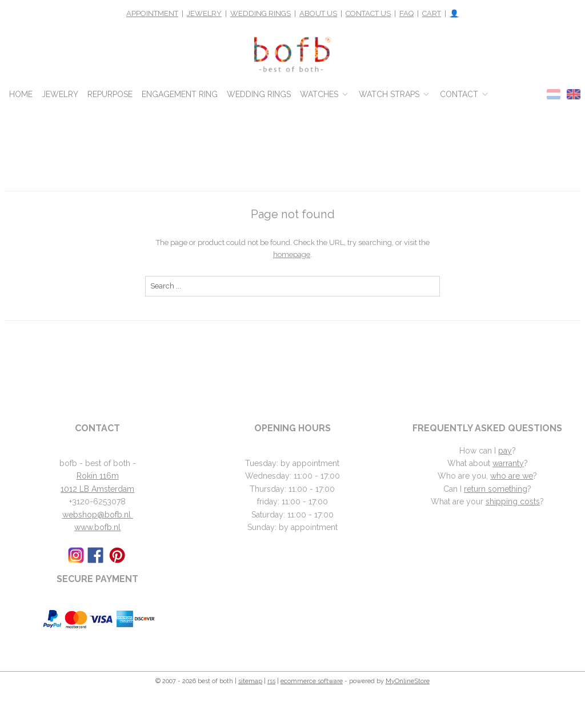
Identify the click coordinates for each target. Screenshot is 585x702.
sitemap (250, 681)
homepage (291, 254)
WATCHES (325, 94)
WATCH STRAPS (395, 94)
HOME (21, 94)
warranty (508, 463)
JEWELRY (204, 13)
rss (271, 681)
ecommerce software (312, 681)
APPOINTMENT (152, 13)
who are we (511, 475)
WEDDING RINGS (260, 13)
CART (431, 13)
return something (495, 489)
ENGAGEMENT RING (180, 94)
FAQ (406, 13)
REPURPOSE (110, 94)
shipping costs (513, 501)
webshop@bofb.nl (97, 514)
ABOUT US (318, 13)
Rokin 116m (98, 475)
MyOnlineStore (408, 681)
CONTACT (465, 94)
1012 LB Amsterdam (97, 489)
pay (505, 450)
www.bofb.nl (97, 527)
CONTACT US (368, 13)
